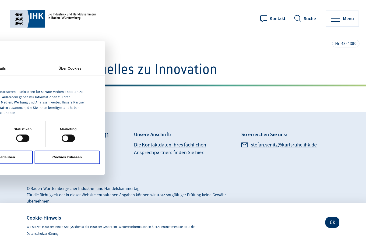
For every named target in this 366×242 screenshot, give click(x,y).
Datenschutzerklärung (43, 233)
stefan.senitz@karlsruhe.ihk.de (284, 145)
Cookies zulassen (67, 157)
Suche (310, 19)
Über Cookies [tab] (70, 68)
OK (332, 222)
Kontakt (277, 19)
